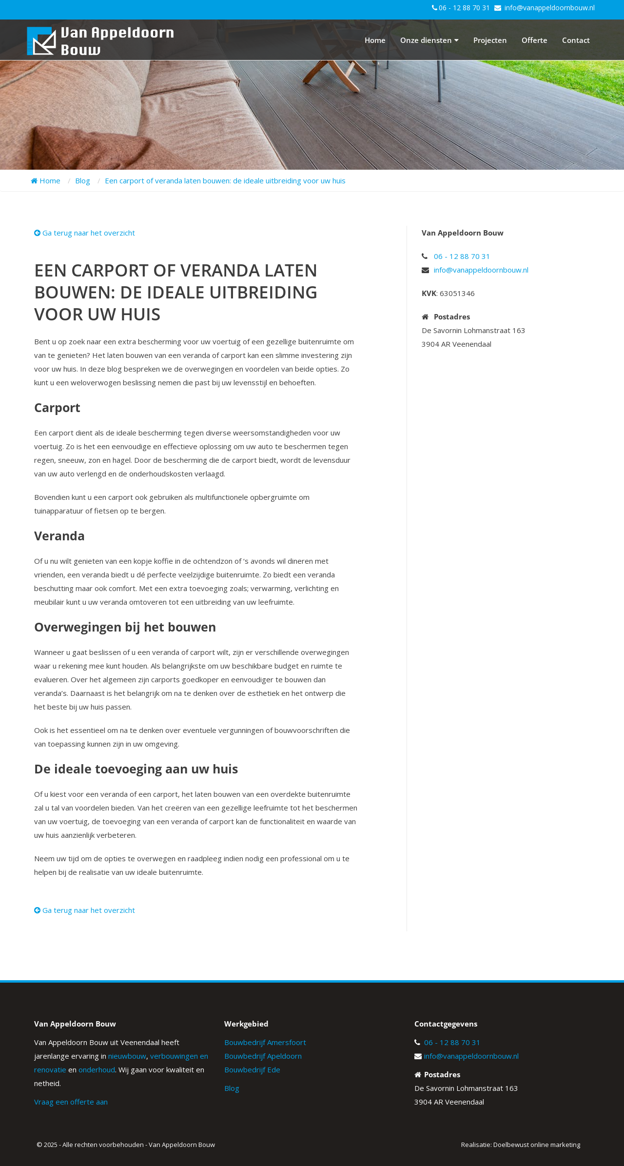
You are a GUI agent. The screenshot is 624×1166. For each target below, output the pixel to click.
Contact (576, 40)
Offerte (534, 40)
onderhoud (96, 1069)
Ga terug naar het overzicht (84, 232)
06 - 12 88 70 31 (464, 7)
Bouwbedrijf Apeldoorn (263, 1056)
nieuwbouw (127, 1056)
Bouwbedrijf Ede (252, 1069)
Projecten (490, 40)
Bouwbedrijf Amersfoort (265, 1042)
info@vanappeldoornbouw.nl (550, 7)
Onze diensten (429, 40)
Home (375, 40)
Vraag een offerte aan (71, 1102)
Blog (231, 1088)
